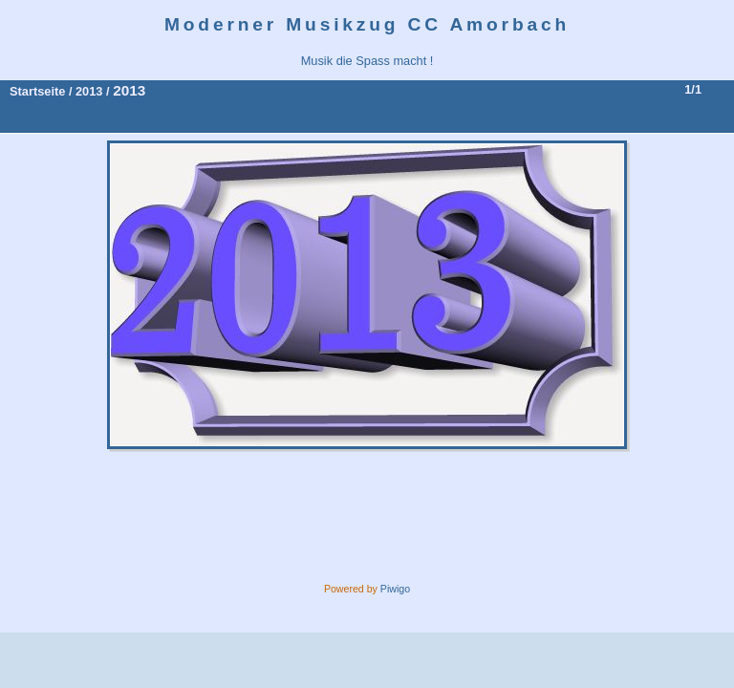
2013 (89, 91)
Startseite (37, 91)
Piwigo (395, 588)
